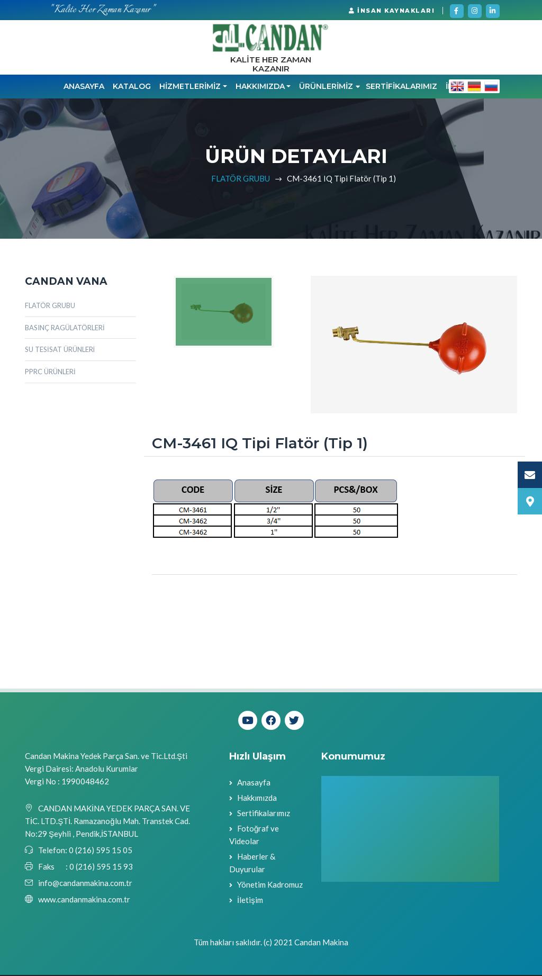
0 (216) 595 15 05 (99, 851)
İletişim (250, 901)
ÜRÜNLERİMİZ (329, 88)
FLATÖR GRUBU (240, 179)
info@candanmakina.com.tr (85, 884)
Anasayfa (84, 88)
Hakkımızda (257, 798)
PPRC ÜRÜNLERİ (50, 373)
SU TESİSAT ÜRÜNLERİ (60, 351)
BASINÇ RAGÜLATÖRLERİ (65, 328)
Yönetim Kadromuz (270, 885)
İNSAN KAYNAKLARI (392, 10)
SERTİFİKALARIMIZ (401, 88)
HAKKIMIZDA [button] (260, 88)
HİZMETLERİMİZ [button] (190, 88)
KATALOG (132, 88)
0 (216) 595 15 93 (101, 868)
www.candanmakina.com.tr (84, 901)
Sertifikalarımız (263, 814)
